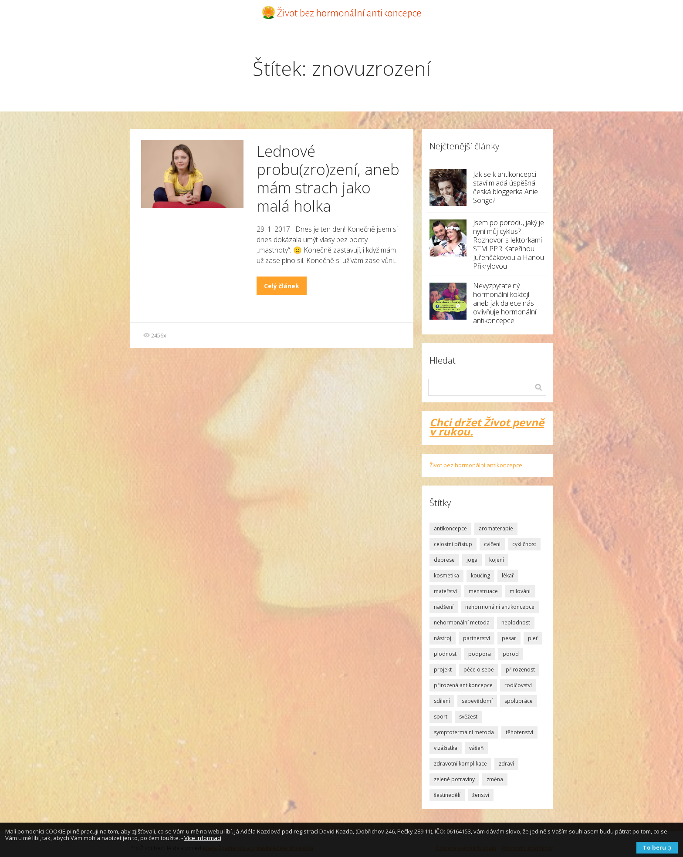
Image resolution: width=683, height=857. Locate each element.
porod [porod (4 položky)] (511, 654)
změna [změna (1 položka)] (495, 779)
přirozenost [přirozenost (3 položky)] (520, 669)
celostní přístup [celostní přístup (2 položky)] (453, 544)
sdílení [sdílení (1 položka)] (442, 701)
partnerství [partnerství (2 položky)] (476, 638)
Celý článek (281, 286)
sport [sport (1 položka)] (440, 716)
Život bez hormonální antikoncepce (475, 465)
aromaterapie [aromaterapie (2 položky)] (496, 528)
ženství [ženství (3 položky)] (480, 795)
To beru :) (657, 847)
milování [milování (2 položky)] (520, 591)
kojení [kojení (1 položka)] (496, 559)
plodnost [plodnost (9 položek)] (445, 654)
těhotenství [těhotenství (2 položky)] (519, 732)
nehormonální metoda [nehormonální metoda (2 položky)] (462, 622)
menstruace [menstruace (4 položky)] (483, 591)
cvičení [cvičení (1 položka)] (492, 544)
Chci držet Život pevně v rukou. (486, 427)
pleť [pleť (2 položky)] (533, 638)
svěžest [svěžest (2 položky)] (468, 716)
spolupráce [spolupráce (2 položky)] (518, 701)
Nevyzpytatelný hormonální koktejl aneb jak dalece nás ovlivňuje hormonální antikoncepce (504, 303)
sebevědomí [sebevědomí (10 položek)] (477, 701)
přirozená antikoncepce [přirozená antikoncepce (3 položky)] (463, 685)
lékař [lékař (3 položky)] (508, 575)
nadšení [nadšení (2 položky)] (443, 607)
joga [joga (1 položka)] (472, 559)
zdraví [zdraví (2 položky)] (506, 763)
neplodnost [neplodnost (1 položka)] (515, 622)
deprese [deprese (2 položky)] (444, 559)
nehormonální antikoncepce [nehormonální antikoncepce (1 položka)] (499, 607)
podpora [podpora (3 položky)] (479, 654)
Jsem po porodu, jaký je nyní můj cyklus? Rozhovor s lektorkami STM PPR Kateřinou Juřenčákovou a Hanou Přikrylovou (508, 244)
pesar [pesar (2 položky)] (509, 638)
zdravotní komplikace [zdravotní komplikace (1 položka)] (460, 763)
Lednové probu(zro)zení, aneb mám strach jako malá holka (328, 178)
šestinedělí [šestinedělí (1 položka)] (447, 795)
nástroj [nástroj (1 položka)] (442, 638)
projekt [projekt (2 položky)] (443, 669)
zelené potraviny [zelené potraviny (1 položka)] (454, 779)
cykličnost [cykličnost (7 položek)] (524, 544)
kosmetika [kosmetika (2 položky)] (446, 575)
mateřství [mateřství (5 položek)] (445, 591)
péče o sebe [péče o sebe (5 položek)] (478, 669)
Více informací (202, 838)
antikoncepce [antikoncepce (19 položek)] (450, 528)
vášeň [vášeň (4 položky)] (476, 748)
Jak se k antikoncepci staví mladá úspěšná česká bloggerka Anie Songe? (505, 187)
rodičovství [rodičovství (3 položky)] (518, 685)
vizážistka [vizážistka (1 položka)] (445, 748)
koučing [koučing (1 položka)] (480, 575)
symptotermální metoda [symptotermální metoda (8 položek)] (464, 732)
